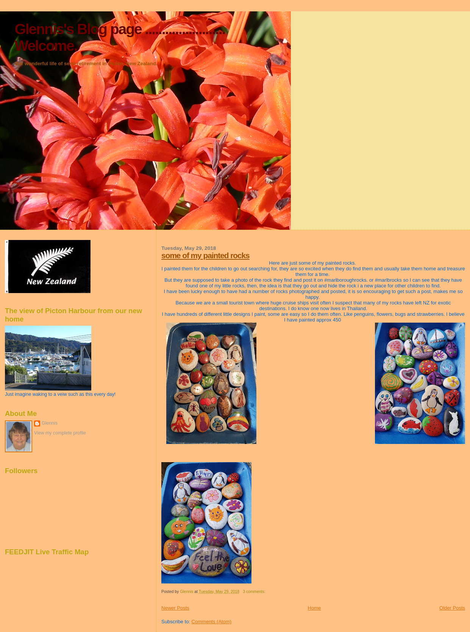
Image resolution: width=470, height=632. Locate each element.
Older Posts (452, 608)
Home (314, 608)
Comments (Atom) (211, 621)
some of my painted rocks (205, 255)
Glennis (50, 423)
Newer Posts (175, 608)
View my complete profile (60, 433)
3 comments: (254, 592)
